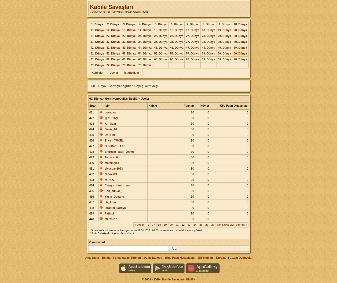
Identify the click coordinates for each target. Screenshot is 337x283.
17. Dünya (192, 30)
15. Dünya (161, 30)
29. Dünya (224, 36)
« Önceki (139, 224)
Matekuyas (112, 163)
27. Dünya (192, 36)
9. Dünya (224, 24)
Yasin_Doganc (114, 196)
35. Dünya (161, 42)
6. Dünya (177, 24)
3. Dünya (129, 24)
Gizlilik (190, 279)
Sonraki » (241, 224)
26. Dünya (176, 36)
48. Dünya (208, 47)
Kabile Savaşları (111, 7)
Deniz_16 (111, 129)
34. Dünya (145, 42)
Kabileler (97, 72)
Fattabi (109, 213)
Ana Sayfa (92, 257)
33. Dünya (129, 42)
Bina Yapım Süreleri (127, 257)
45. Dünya (161, 47)
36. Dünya (176, 42)
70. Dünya (240, 59)
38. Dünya (208, 42)
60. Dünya (240, 53)
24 (195, 224)
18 (159, 224)
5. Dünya (161, 24)
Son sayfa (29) (225, 224)
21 (177, 224)
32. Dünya (113, 42)
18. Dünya (208, 30)
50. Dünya (240, 47)
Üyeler (114, 72)
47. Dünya (192, 47)
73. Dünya (129, 65)
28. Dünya (208, 36)
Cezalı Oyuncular (241, 257)
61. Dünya (97, 59)
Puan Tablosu (153, 257)
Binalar (107, 257)
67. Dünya (192, 59)
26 (207, 224)
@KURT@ (111, 118)
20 (171, 224)
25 (201, 224)
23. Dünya (129, 36)
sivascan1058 (114, 168)
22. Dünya (113, 36)
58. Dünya (208, 53)
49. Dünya (224, 47)
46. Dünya (176, 47)
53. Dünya (129, 53)
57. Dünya (192, 53)
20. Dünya (240, 30)
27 (213, 224)
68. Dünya (208, 59)
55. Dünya (161, 53)
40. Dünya (240, 42)
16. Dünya (176, 30)
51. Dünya (97, 53)
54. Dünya (145, 53)
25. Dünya (161, 36)
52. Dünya (113, 53)
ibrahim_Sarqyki (115, 208)
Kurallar (221, 257)
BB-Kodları (205, 257)
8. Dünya (208, 24)
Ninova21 (111, 174)
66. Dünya (176, 59)
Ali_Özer (110, 123)
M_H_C (109, 179)
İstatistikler (131, 72)
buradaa (110, 112)
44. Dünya (145, 47)
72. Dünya (113, 65)
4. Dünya (145, 24)
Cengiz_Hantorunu (117, 185)
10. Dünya (240, 24)
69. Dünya (224, 59)
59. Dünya (224, 53)
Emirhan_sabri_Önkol (119, 151)
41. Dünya (97, 47)
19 (165, 224)
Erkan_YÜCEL (114, 140)
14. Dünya (145, 30)
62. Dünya (113, 59)
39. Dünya (224, 42)
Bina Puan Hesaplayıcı (180, 257)
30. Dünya (240, 36)
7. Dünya (192, 24)
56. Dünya (176, 53)
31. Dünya (97, 42)
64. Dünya (145, 59)
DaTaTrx (110, 135)
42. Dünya (113, 47)
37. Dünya (192, 42)
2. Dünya (113, 24)
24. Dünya (145, 36)
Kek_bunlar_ (113, 191)
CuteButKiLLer (115, 146)
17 (153, 224)
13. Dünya (129, 30)
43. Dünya (129, 47)
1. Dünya (97, 24)
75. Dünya (145, 65)
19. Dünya (224, 30)
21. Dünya (97, 36)
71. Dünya (97, 65)
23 (189, 224)
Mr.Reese (111, 219)
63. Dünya (129, 59)
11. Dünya (97, 30)
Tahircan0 (111, 157)
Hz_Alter (110, 202)
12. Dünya (113, 30)
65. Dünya (161, 59)
